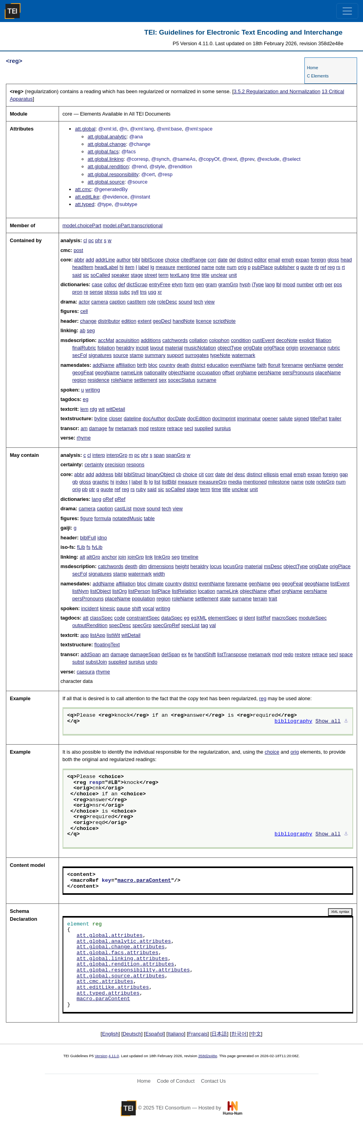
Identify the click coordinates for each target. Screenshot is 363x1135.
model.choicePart (82, 225)
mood (289, 284)
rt (343, 267)
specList (190, 625)
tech (198, 302)
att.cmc (83, 189)
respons (136, 464)
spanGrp (175, 455)
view (210, 302)
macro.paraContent (144, 880)
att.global (85, 129)
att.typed (84, 204)
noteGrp (325, 482)
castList (122, 508)
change (88, 321)
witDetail (115, 409)
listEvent (339, 584)
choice (172, 260)
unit (232, 275)
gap (343, 474)
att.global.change (107, 144)
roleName (122, 380)
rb (316, 267)
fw (111, 428)
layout (156, 348)
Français (198, 1034)
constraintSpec (143, 618)
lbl (278, 284)
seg (91, 330)
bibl (136, 260)
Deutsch (132, 1034)
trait (273, 599)
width (159, 574)
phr (99, 240)
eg (85, 399)
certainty (94, 464)
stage (137, 275)
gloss (333, 260)
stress (111, 292)
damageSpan (145, 654)
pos (338, 284)
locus (216, 566)
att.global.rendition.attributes (125, 964)
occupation (209, 372)
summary (155, 355)
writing (92, 390)
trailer (335, 418)
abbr (79, 260)
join (122, 557)
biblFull (88, 538)
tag (204, 625)
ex (184, 654)
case (97, 284)
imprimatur (249, 418)
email (274, 260)
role (151, 302)
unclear (219, 275)
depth (131, 566)
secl (188, 428)
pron (77, 292)
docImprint (224, 418)
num (232, 267)
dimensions (161, 566)
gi (241, 618)
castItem (136, 302)
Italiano (176, 1034)
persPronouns (298, 372)
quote (306, 267)
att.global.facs (103, 152)
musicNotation (200, 348)
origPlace (273, 348)
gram (211, 284)
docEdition (199, 418)
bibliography (293, 721)
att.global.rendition (108, 166)
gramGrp (228, 284)
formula (102, 518)
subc (124, 292)
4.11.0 (114, 1056)
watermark (243, 355)
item (130, 267)
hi (121, 267)
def (121, 284)
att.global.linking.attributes (122, 958)
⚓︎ (346, 721)
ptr (92, 489)
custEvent (263, 340)
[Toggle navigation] (347, 11)
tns (143, 292)
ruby (141, 489)
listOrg (119, 591)
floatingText (107, 645)
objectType (229, 348)
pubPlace (262, 267)
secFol (79, 355)
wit (101, 409)
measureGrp (213, 482)
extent (144, 321)
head (346, 260)
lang (270, 284)
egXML (198, 618)
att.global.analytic (107, 137)
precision (115, 464)
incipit (142, 348)
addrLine (105, 260)
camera (99, 302)
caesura (86, 672)
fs (88, 547)
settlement (145, 380)
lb (145, 482)
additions (151, 340)
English (110, 1034)
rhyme (84, 438)
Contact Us (213, 1081)
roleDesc (167, 302)
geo (276, 584)
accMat (106, 340)
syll (134, 292)
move (139, 508)
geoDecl (162, 321)
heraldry (125, 348)
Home (312, 67)
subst (78, 662)
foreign (318, 260)
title (205, 275)
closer (115, 418)
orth (319, 284)
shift (136, 608)
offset (228, 372)
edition (129, 321)
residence (99, 380)
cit (201, 474)
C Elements (317, 76)
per (329, 284)
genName (315, 365)
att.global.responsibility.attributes (133, 970)
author (123, 260)
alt (82, 557)
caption (117, 302)
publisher (285, 267)
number (305, 284)
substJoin (96, 662)
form (189, 284)
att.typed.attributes (108, 993)
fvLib (97, 547)
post (78, 250)
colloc (110, 284)
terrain (260, 599)
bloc (152, 365)
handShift (205, 654)
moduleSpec (312, 618)
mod (144, 428)
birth (142, 365)
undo (151, 662)
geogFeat (83, 372)
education (218, 365)
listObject (100, 591)
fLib (81, 547)
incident (89, 608)
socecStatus (181, 380)
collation (198, 340)
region (79, 380)
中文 (256, 1034)
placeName (328, 372)
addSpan (91, 654)
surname (206, 380)
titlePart (318, 418)
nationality (155, 372)
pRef (120, 499)
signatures (100, 355)
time (195, 275)
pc (91, 240)
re (86, 292)
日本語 (219, 1034)
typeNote (220, 355)
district (198, 365)
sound (185, 302)
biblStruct (134, 474)
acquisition (127, 340)
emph (288, 260)
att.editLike (87, 197)
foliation (106, 348)
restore (158, 428)
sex (163, 380)
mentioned (188, 267)
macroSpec (284, 618)
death (183, 365)
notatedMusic (127, 518)
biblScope (152, 260)
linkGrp (162, 557)
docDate (176, 418)
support (175, 355)
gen (199, 284)
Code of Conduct (176, 1081)
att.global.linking (106, 159)
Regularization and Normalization (277, 91)
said (76, 275)
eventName (243, 365)
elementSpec (223, 618)
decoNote (287, 340)
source (120, 355)
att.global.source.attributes (121, 976)
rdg (93, 409)
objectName (181, 372)
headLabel (106, 267)
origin (292, 348)
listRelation (184, 591)
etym (177, 284)
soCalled (100, 275)
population (143, 599)
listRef (263, 618)
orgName (246, 372)
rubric (334, 348)
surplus (223, 428)
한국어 (239, 1034)
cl (85, 240)
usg (152, 292)
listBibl (169, 482)
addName (104, 365)
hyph (245, 284)
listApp (97, 635)
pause (124, 608)
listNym (80, 591)
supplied (203, 428)
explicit (306, 340)
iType (258, 284)
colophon (219, 340)
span (159, 455)
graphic (100, 482)
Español (155, 1034)
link (149, 557)
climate (155, 584)
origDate (252, 348)
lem (84, 409)
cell (84, 311)
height (182, 566)
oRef (108, 499)
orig (242, 267)
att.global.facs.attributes (117, 953)
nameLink (132, 372)
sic (86, 275)
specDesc (120, 625)
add (90, 260)
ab (82, 330)
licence (204, 321)
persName (269, 372)
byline (100, 418)
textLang (179, 275)
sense (96, 292)
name (207, 267)
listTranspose (232, 654)
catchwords (175, 340)
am (84, 428)
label (143, 267)
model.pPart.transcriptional (132, 225)
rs (338, 267)
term (163, 275)
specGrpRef (166, 625)
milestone (279, 482)
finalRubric (84, 348)
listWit (113, 635)
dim (143, 566)
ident (249, 618)
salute (286, 418)
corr (212, 260)
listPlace (161, 591)
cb (179, 474)
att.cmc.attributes (105, 981)
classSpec (101, 618)
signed (301, 418)
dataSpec (171, 618)
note (220, 267)
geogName (107, 372)
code (119, 618)
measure (165, 267)
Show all (328, 721)
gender (335, 365)
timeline (189, 557)
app (84, 635)
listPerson (139, 591)
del (232, 260)
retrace (175, 428)
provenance (313, 348)
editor (260, 260)
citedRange (193, 260)
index (122, 482)
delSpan (171, 654)
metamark (126, 428)
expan (302, 260)
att (85, 618)
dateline (132, 418)
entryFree (160, 284)
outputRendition (90, 625)
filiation (324, 340)
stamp (137, 355)
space (346, 654)
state (225, 599)
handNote (184, 321)
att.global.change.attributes (121, 947)
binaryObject (160, 474)
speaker (120, 275)
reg (331, 267)
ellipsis (270, 474)
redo (288, 654)
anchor (109, 557)
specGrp (142, 625)
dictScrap (137, 284)
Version (101, 1056)
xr (160, 292)
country (167, 365)
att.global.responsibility (113, 174)
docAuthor (154, 418)
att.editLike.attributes (113, 987)
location (206, 591)
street (150, 275)
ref (323, 267)
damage (98, 428)
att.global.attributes (110, 935)
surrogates (196, 355)
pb (85, 489)
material (174, 348)
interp (98, 455)
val (212, 625)
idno (102, 538)
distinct (245, 260)
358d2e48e (207, 1056)
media (235, 482)
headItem (82, 267)
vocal (148, 608)
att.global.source (106, 182)
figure (86, 518)
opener (270, 418)
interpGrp (116, 455)
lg (152, 267)
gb (75, 482)
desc (239, 474)
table (149, 518)
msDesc (273, 566)
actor (84, 302)
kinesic (107, 608)
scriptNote (224, 321)
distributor (109, 321)
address (105, 474)
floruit (274, 365)
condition (241, 340)
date (223, 260)
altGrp (93, 557)
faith (262, 365)
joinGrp (135, 557)
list (157, 482)
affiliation (126, 365)
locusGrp (233, 566)
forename (292, 365)
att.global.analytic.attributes (124, 941)
